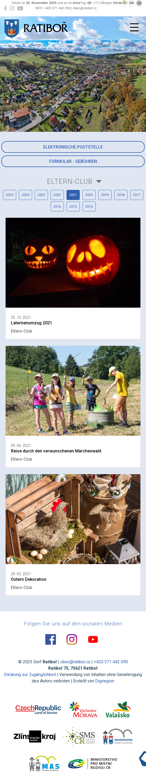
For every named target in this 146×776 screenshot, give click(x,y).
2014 (89, 206)
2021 (73, 195)
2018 (121, 195)
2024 (25, 195)
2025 (9, 195)
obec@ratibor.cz (75, 661)
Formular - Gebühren (73, 161)
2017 (136, 195)
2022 (57, 195)
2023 (41, 195)
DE (139, 3)
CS (124, 3)
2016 (57, 206)
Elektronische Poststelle (73, 147)
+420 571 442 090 (111, 661)
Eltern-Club (69, 181)
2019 (105, 195)
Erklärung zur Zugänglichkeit (30, 674)
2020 (89, 195)
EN (131, 3)
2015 (73, 206)
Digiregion (104, 680)
